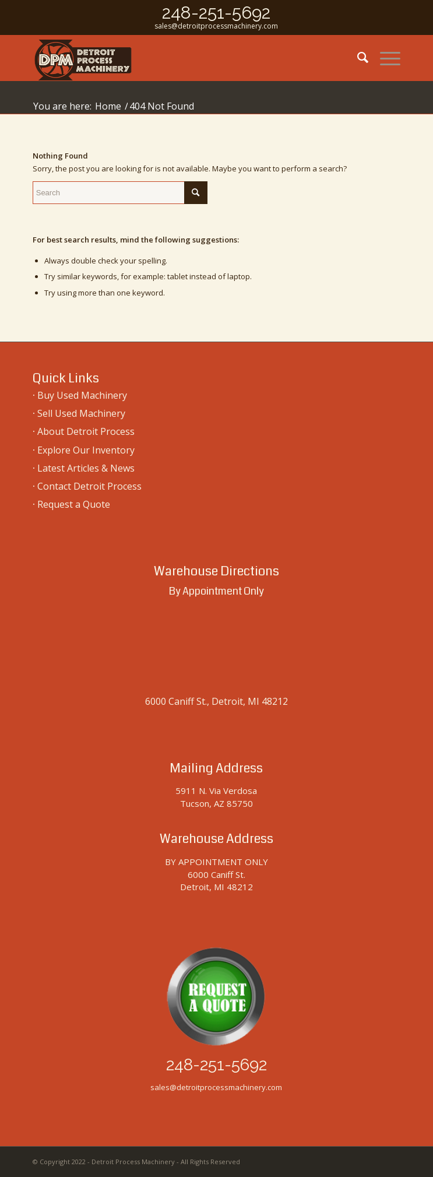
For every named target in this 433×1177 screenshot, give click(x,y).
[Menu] (384, 57)
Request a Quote (73, 504)
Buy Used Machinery (82, 395)
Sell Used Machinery (81, 413)
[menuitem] (357, 57)
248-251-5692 (216, 12)
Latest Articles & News (86, 468)
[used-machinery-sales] (180, 57)
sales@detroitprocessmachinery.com (216, 26)
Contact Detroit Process (89, 486)
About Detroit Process (86, 431)
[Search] (357, 57)
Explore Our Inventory (86, 450)
